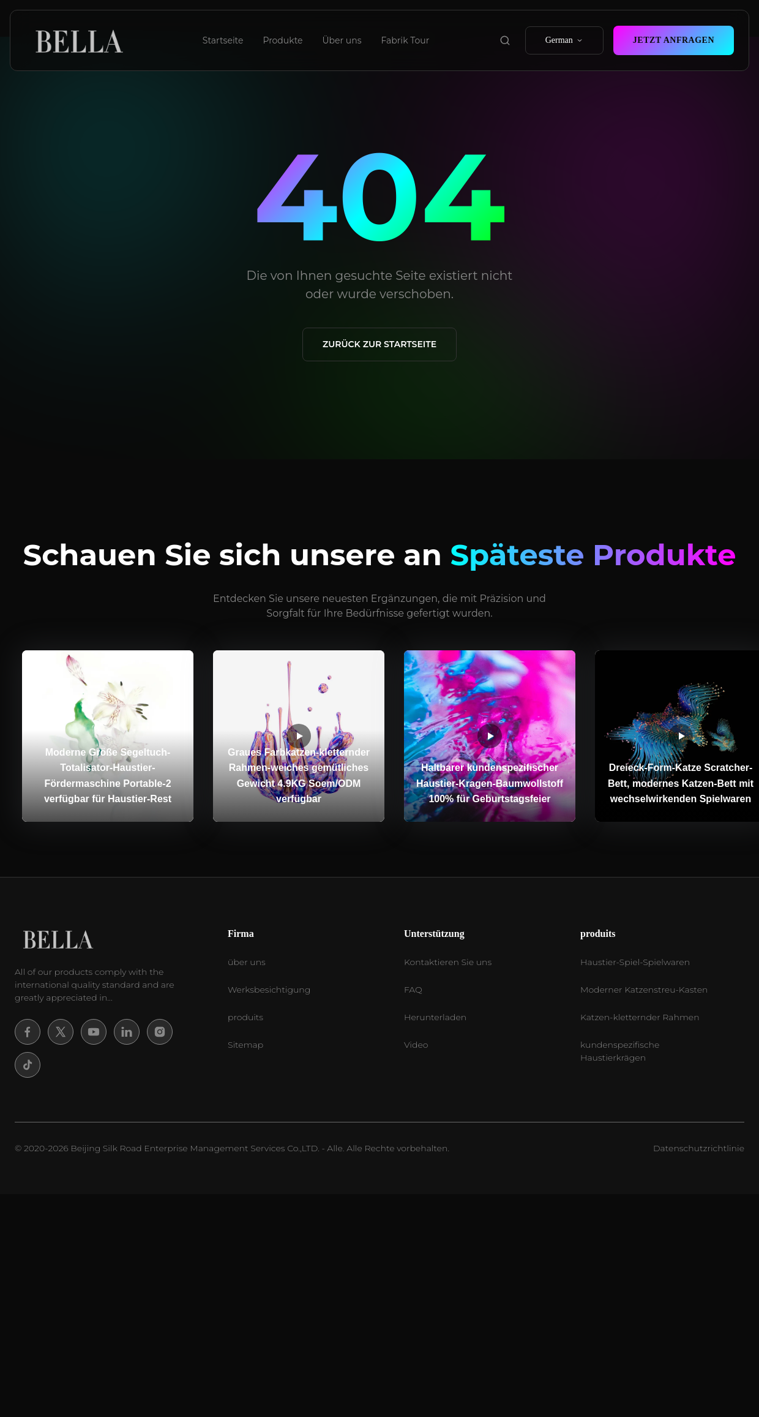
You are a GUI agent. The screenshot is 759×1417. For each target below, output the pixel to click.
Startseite (223, 40)
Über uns (342, 40)
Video (416, 1044)
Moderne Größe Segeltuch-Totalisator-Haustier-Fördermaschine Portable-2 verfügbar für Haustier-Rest (107, 776)
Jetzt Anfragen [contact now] (673, 40)
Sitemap (245, 1044)
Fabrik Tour (405, 40)
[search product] (505, 40)
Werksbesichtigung (269, 989)
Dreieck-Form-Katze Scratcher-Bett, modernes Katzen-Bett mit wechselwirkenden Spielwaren (680, 783)
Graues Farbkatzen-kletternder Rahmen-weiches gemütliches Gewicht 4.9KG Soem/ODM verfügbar (299, 776)
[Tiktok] (27, 1065)
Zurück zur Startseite (379, 344)
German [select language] (564, 40)
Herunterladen (435, 1017)
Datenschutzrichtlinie (698, 1148)
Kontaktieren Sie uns (448, 962)
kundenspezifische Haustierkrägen (619, 1051)
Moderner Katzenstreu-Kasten (644, 989)
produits (245, 1017)
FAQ (413, 989)
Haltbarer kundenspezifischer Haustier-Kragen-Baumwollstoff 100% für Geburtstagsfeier (489, 783)
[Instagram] (160, 1032)
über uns (247, 962)
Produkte (282, 40)
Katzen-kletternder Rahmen (640, 1017)
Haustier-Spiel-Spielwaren (635, 962)
